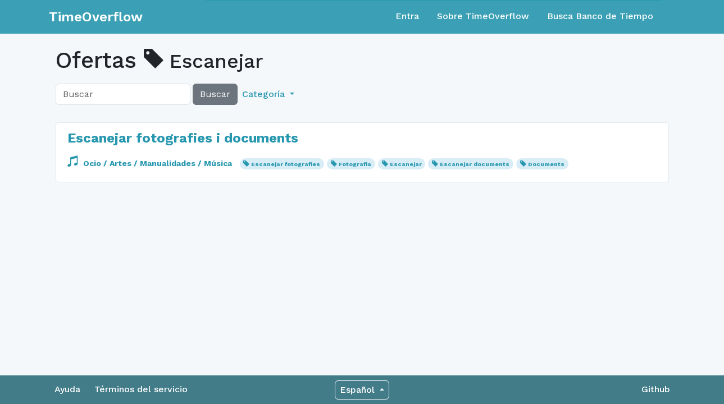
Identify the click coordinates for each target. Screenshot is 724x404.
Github (655, 389)
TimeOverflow (96, 17)
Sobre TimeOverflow (483, 16)
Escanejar (406, 164)
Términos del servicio (141, 389)
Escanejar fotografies (285, 164)
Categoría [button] (265, 94)
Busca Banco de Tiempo (600, 16)
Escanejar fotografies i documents (182, 138)
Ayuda (67, 389)
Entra (407, 16)
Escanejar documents (474, 164)
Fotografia (355, 164)
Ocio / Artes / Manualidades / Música (150, 163)
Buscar (215, 94)
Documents (546, 164)
